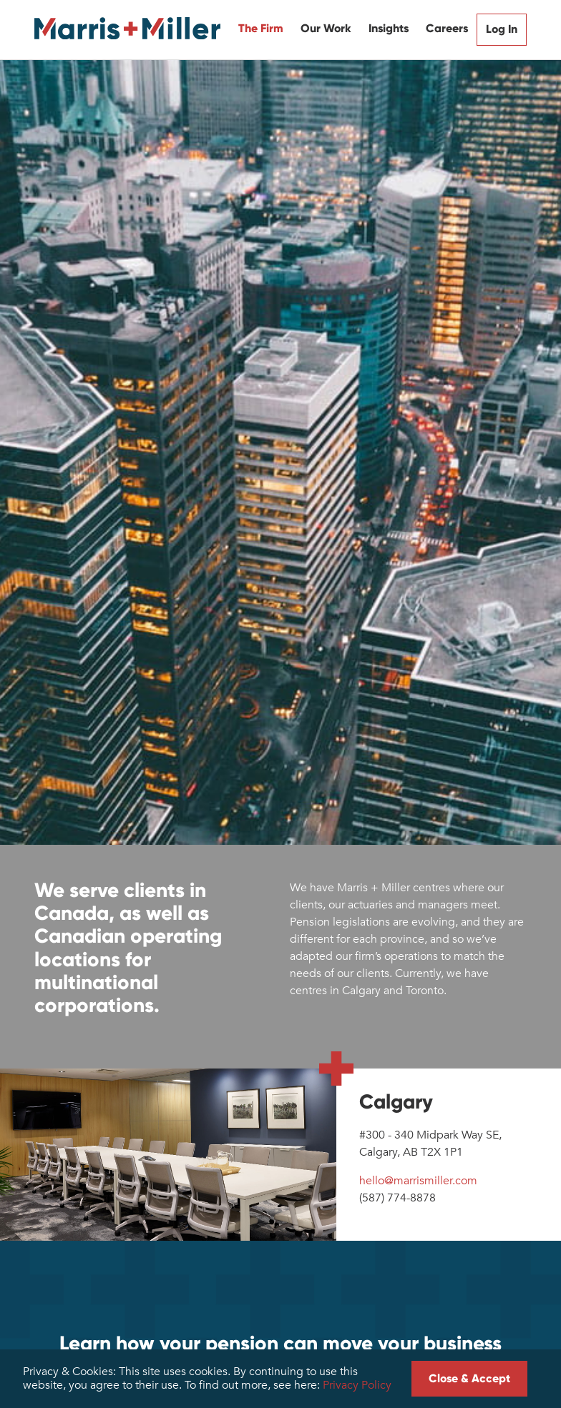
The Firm (260, 28)
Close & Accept (469, 1378)
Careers (447, 28)
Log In (501, 29)
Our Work (326, 28)
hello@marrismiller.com (418, 1181)
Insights (389, 28)
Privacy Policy (357, 1385)
